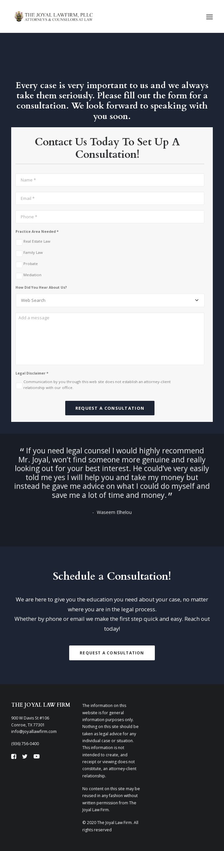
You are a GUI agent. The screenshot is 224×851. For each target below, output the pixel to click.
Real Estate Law (36, 241)
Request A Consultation (112, 653)
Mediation (32, 274)
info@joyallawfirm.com (34, 731)
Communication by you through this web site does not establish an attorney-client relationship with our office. (97, 384)
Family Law (33, 252)
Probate (30, 263)
